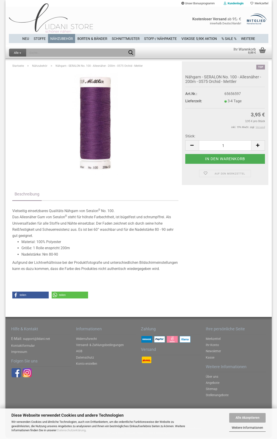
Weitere (248, 38)
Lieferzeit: (193, 102)
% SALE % (228, 38)
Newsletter (213, 352)
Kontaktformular (23, 347)
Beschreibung (27, 195)
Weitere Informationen (247, 427)
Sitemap (211, 390)
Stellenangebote (217, 396)
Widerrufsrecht (86, 340)
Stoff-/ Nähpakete (160, 38)
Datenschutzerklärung (71, 430)
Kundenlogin (234, 3)
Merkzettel (259, 3)
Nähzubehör (61, 38)
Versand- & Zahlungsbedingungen (100, 346)
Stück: (190, 137)
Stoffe (40, 38)
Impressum (19, 353)
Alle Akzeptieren (247, 417)
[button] (30, 296)
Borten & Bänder (92, 38)
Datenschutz (85, 359)
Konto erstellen (86, 365)
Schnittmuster (126, 38)
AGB (79, 352)
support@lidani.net (36, 340)
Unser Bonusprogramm (198, 3)
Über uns (212, 378)
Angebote (212, 384)
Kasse (210, 359)
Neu (25, 38)
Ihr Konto (212, 346)
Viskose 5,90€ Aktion (199, 38)
